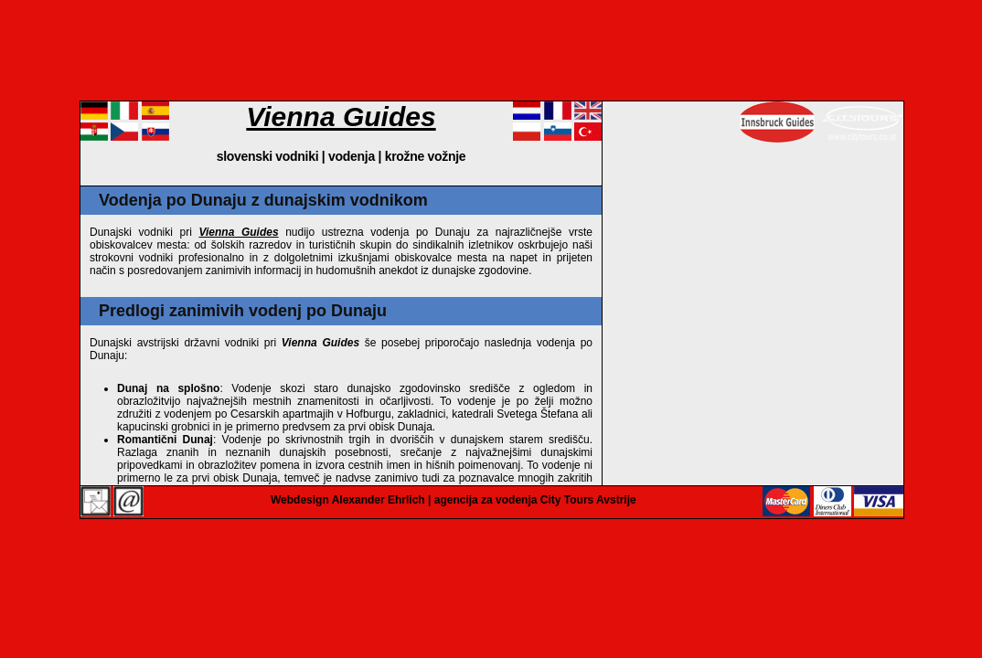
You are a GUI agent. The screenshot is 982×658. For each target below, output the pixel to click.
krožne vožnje (425, 156)
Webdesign (300, 500)
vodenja (351, 156)
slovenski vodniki (268, 156)
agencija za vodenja (486, 500)
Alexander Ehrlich (378, 500)
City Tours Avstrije (588, 500)
